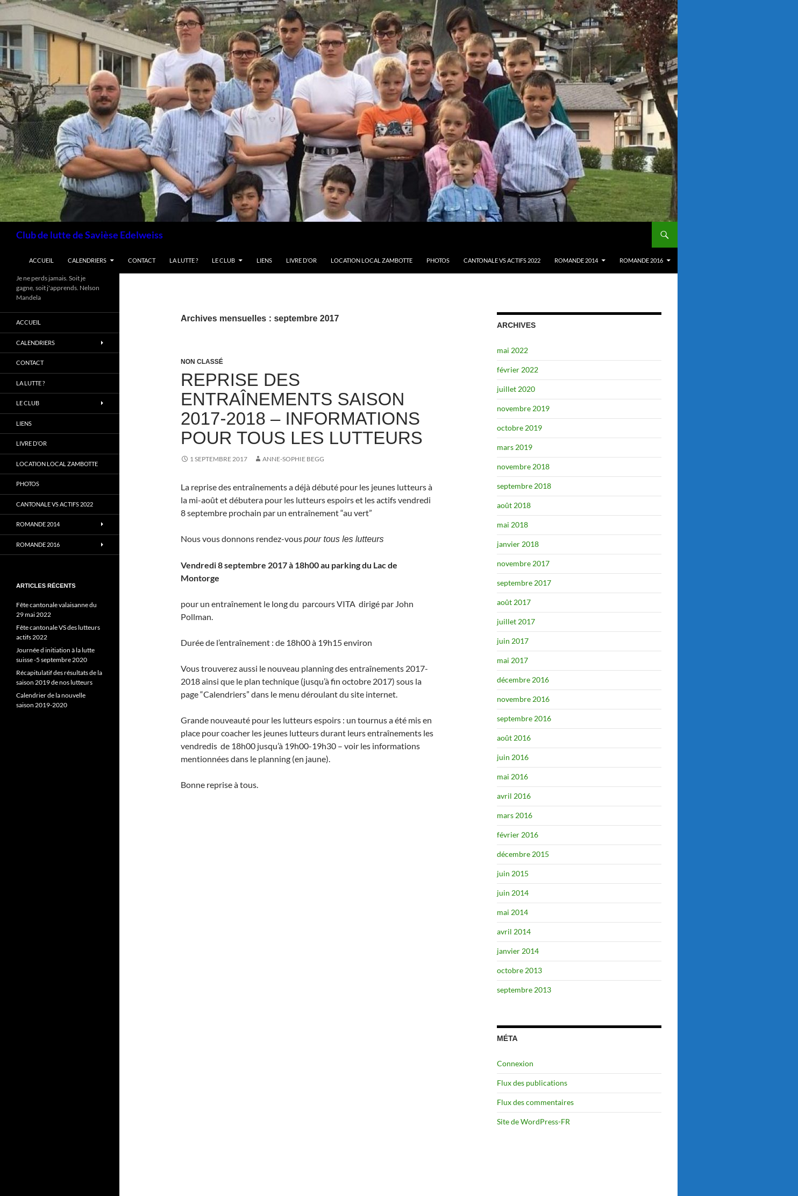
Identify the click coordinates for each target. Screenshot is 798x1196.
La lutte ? (183, 260)
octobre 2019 (519, 427)
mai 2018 (512, 524)
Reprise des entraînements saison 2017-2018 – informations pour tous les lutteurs (302, 409)
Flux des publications (532, 1082)
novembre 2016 (523, 698)
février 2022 (517, 369)
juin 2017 (513, 640)
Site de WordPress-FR (533, 1121)
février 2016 (517, 834)
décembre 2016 (523, 679)
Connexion (515, 1063)
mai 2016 (512, 776)
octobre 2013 (519, 970)
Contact (141, 260)
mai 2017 (512, 660)
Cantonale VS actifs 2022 (502, 260)
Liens (264, 260)
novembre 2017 (523, 563)
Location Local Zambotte (371, 260)
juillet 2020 (516, 388)
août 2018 (514, 505)
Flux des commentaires (535, 1102)
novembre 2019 (523, 408)
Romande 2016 (641, 260)
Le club (223, 260)
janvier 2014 (518, 950)
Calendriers (87, 260)
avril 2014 (514, 931)
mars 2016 (514, 815)
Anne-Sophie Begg (293, 459)
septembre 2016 (524, 718)
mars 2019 (514, 447)
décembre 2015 (523, 854)
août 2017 (514, 602)
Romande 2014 (576, 260)
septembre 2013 (524, 989)
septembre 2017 (524, 582)
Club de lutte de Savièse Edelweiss (89, 235)
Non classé (202, 361)
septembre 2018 (524, 485)
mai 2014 (512, 912)
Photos (438, 260)
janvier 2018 (518, 543)
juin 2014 (513, 892)
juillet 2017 (516, 621)
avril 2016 (514, 795)
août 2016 (514, 737)
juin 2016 (513, 757)
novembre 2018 (523, 466)
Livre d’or (301, 260)
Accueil (41, 260)
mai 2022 (512, 350)
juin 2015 (513, 873)
